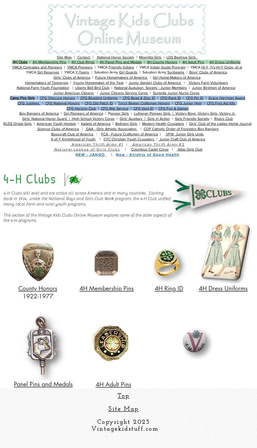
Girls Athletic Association (117, 129)
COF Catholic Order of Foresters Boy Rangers (181, 129)
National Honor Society (115, 57)
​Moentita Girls (150, 57)
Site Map (64, 57)
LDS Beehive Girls (182, 57)
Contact (83, 57)
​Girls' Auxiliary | (133, 119)
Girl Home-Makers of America (176, 77)
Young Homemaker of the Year (98, 83)
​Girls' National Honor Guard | (47, 119)
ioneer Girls (119, 113)
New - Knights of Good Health (148, 154)
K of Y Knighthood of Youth (74, 139)
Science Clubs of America (57, 129)
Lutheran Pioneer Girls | (154, 113)
